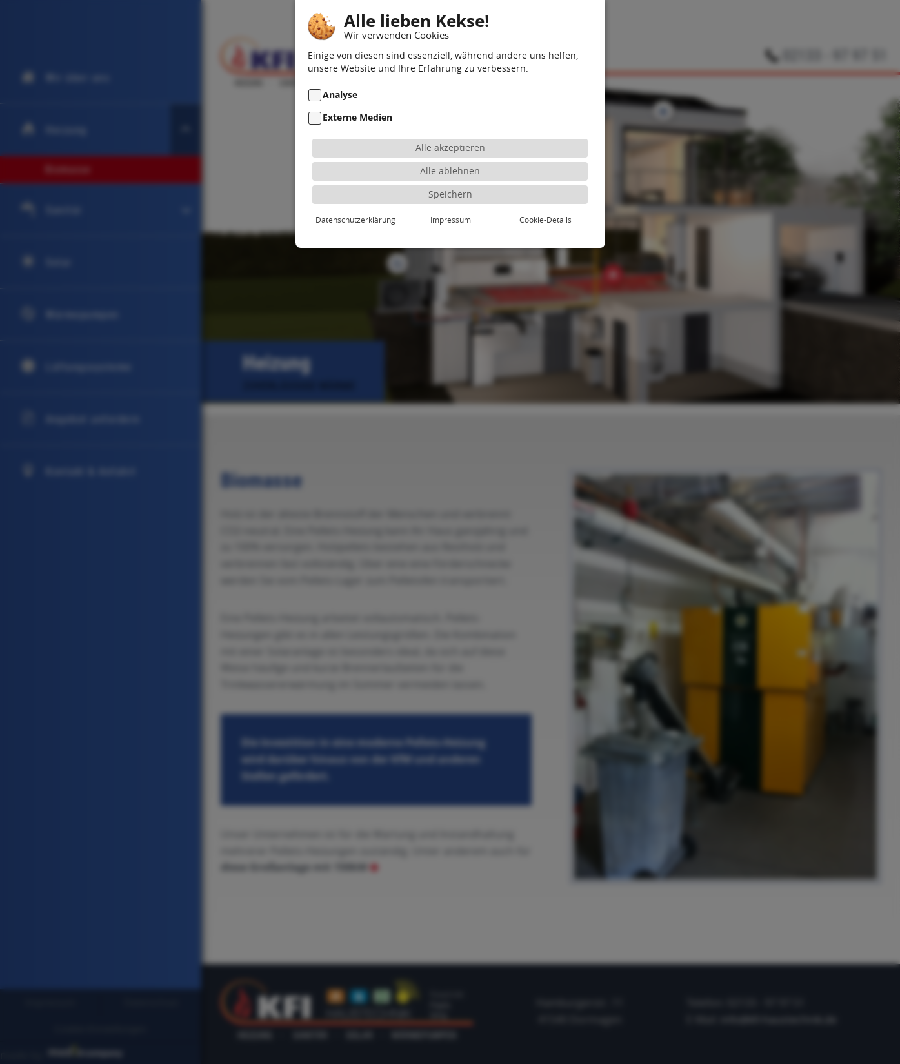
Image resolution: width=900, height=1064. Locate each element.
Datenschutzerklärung (355, 199)
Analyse (340, 75)
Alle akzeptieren (450, 127)
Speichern (450, 174)
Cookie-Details (545, 199)
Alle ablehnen (450, 151)
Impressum (450, 199)
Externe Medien (357, 98)
